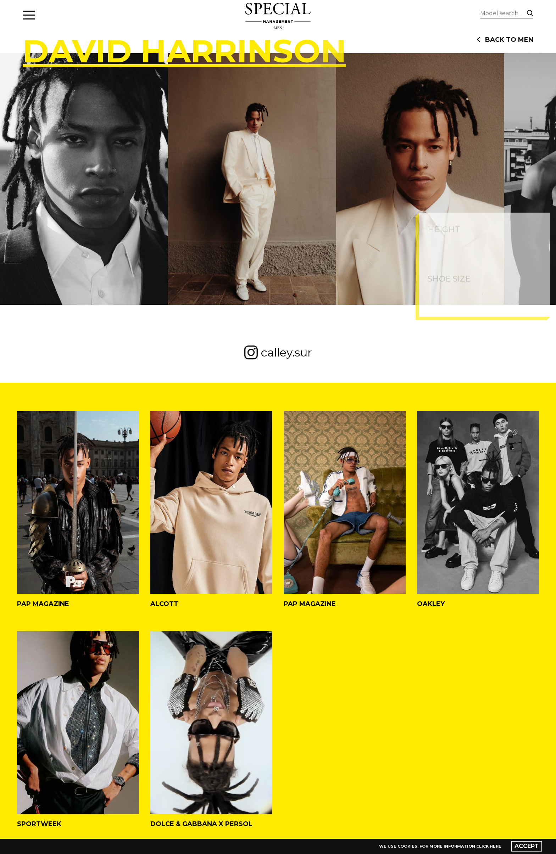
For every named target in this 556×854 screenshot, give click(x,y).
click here (488, 846)
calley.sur (278, 352)
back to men (505, 40)
